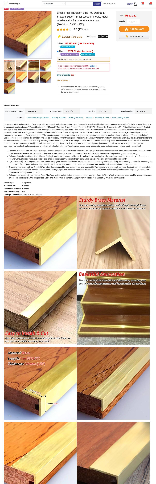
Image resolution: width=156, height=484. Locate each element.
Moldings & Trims (102, 117)
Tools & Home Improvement (38, 117)
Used (77, 53)
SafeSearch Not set (109, 4)
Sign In (130, 4)
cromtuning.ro (14, 4)
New (76, 45)
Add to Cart (134, 29)
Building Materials (76, 117)
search (97, 4)
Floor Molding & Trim (120, 117)
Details (92, 66)
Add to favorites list (134, 36)
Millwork (89, 117)
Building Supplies (59, 117)
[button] (150, 3)
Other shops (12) (66, 75)
